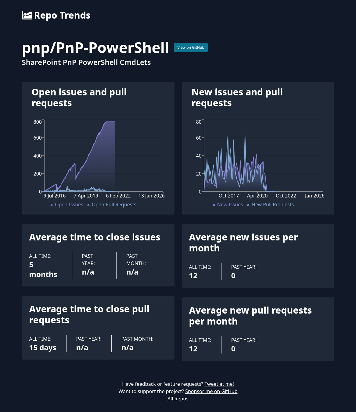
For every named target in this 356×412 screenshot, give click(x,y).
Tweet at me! (219, 384)
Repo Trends (56, 15)
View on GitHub (190, 47)
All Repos (178, 398)
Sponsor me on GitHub (211, 391)
